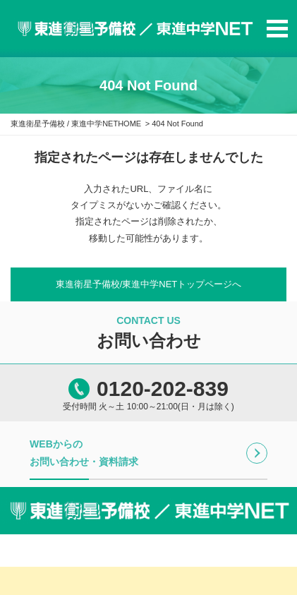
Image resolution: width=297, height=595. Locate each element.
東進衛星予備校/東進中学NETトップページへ (149, 284)
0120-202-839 (163, 388)
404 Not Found (177, 123)
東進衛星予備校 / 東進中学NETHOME (76, 123)
